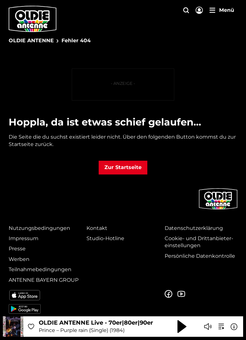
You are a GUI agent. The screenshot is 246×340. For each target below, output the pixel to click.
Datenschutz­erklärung (194, 228)
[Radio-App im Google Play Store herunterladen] (45, 309)
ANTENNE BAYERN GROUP (43, 280)
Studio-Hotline (105, 238)
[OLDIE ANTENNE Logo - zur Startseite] (32, 19)
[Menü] (221, 10)
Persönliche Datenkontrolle (200, 256)
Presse (17, 249)
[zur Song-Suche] (221, 326)
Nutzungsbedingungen (39, 228)
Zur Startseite (123, 167)
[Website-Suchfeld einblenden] (186, 10)
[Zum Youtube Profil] (181, 294)
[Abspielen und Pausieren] (182, 326)
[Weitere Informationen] (234, 326)
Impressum (23, 238)
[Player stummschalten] (208, 326)
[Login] (199, 10)
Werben (19, 259)
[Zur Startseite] (218, 208)
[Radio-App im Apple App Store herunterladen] (45, 295)
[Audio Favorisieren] (31, 326)
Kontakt (96, 228)
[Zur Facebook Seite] (168, 294)
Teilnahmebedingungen (40, 269)
